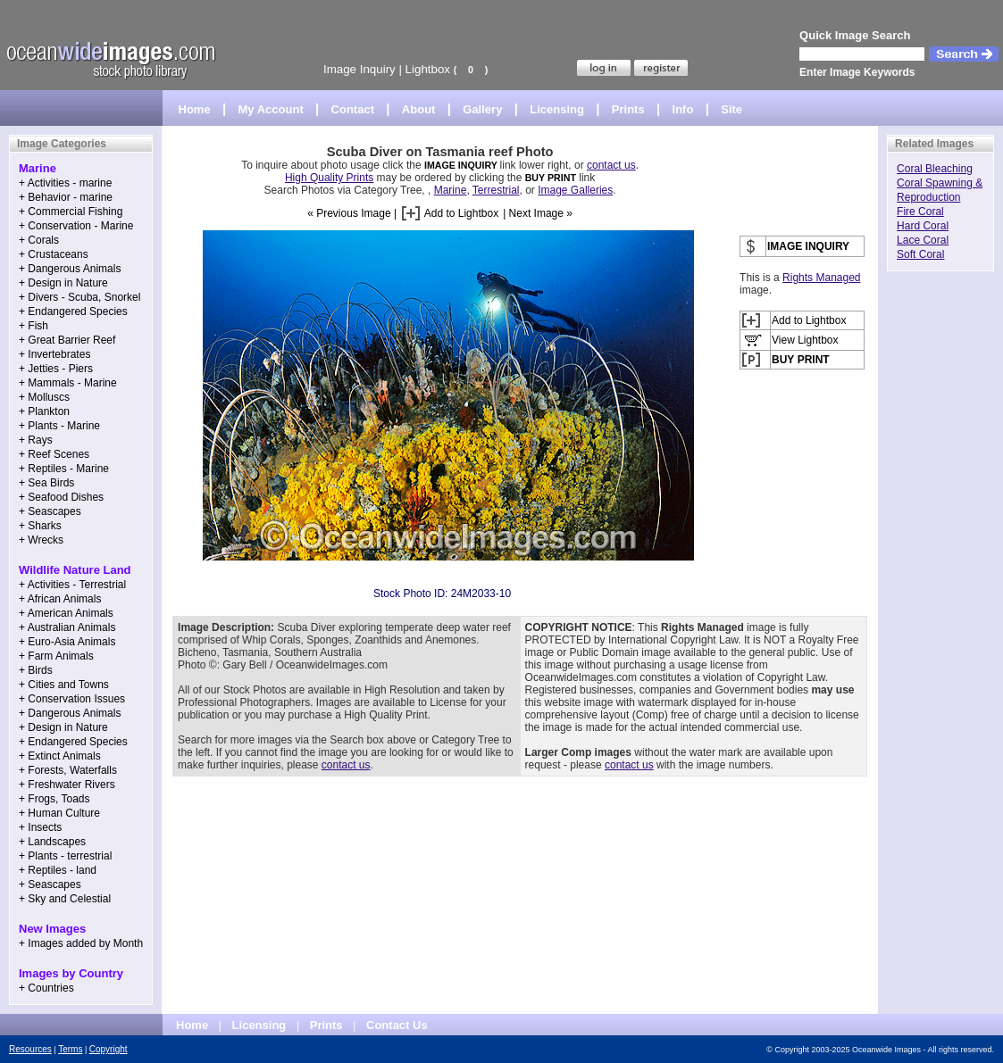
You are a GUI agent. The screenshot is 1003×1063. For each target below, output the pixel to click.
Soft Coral (920, 254)
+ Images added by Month (81, 943)
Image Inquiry (359, 69)
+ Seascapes (50, 511)
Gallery (482, 109)
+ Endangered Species (73, 311)
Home (195, 109)
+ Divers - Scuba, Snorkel (79, 297)
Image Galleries (575, 190)
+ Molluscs (44, 397)
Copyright (108, 1049)
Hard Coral (923, 226)
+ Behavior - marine (66, 197)
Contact (352, 109)
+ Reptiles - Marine (64, 468)
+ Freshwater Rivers (67, 784)
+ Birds (36, 670)
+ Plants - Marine (59, 425)
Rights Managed (821, 277)
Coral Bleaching (935, 168)
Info (683, 109)
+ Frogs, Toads (54, 799)
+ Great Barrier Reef (67, 340)
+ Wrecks (41, 540)
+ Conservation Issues (72, 699)
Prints (628, 109)
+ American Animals (66, 613)
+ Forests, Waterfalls (68, 770)
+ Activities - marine (65, 183)
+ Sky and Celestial (65, 899)
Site (731, 109)
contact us (611, 165)
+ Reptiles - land (57, 870)
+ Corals (39, 240)
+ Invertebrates (54, 354)
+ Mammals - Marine (68, 383)
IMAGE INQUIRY (462, 165)
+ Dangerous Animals (70, 268)
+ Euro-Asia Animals (67, 641)
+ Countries (46, 988)
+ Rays (36, 440)
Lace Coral (923, 240)
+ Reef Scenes (54, 454)
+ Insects (40, 827)
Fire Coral (920, 211)
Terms (70, 1049)
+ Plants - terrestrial (65, 856)
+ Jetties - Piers (56, 368)
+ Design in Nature (63, 283)
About (419, 109)
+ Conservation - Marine (76, 226)
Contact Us (397, 1025)
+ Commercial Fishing (70, 211)
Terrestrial (496, 190)
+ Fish (33, 326)
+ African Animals (60, 599)
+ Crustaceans (53, 254)
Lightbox (427, 69)
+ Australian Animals (67, 627)
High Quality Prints (329, 177)
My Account (271, 109)
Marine (450, 190)
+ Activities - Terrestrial (72, 584)
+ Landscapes (52, 841)
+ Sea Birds (46, 483)
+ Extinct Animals (60, 756)
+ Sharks (40, 525)
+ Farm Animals (56, 656)
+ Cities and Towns (64, 684)
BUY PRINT (550, 177)
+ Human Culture (59, 813)
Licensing (557, 109)
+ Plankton (44, 411)
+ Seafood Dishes (61, 497)
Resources (30, 1049)
